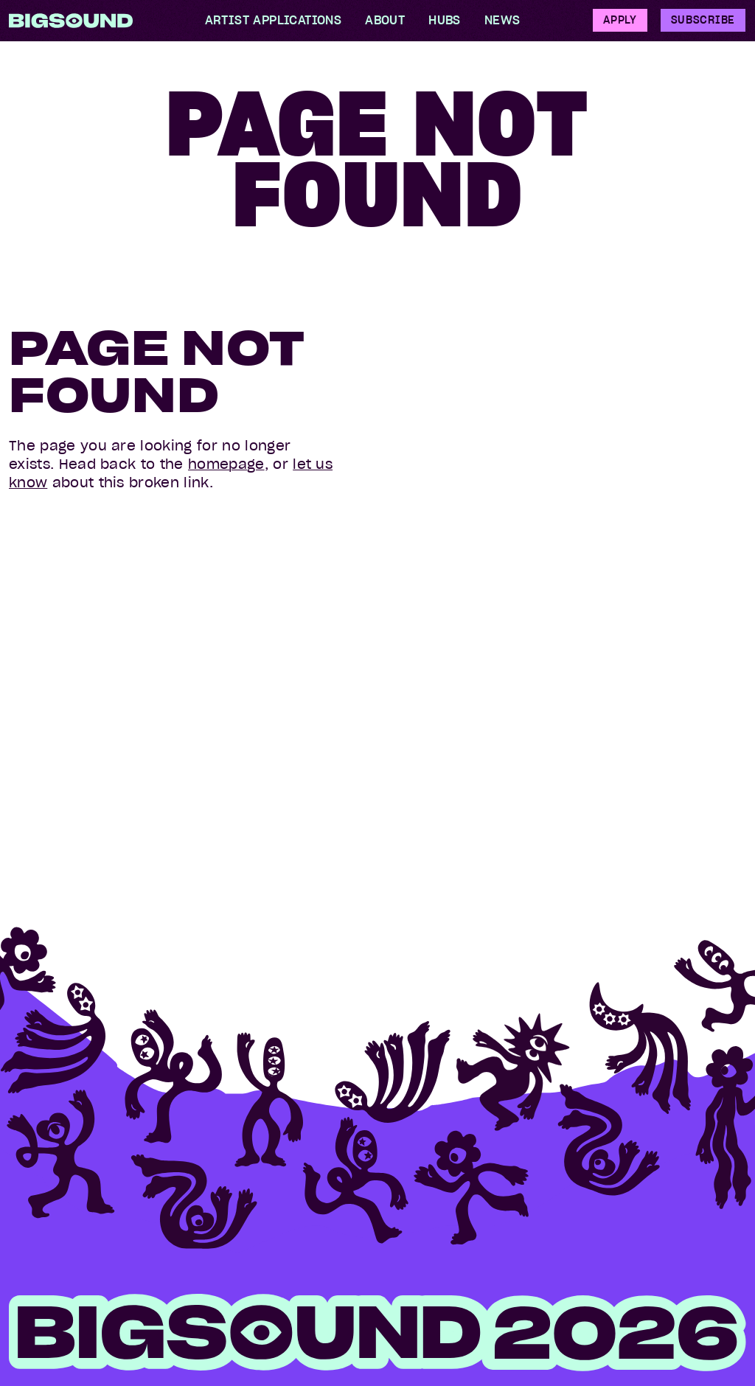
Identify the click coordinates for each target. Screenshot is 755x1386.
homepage (226, 464)
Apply (620, 20)
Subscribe (703, 20)
